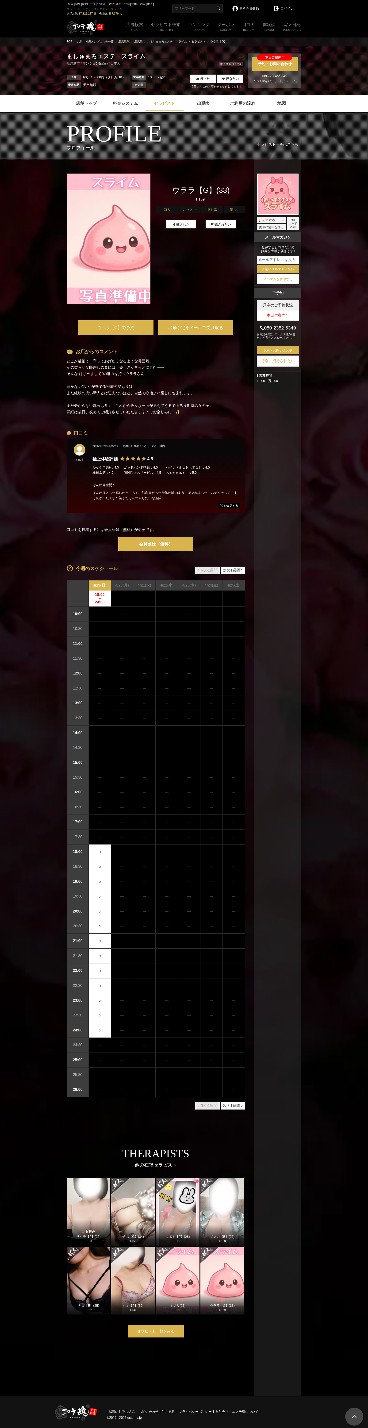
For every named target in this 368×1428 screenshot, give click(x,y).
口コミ (248, 27)
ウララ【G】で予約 (115, 327)
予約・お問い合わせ (274, 61)
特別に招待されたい (278, 361)
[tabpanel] (108, 239)
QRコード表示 (293, 224)
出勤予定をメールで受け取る (195, 327)
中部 (93, 4)
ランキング (199, 27)
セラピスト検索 (165, 27)
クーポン (225, 27)
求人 (150, 4)
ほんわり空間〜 (103, 485)
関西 (85, 4)
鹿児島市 (74, 63)
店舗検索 (134, 27)
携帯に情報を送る (271, 227)
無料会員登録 (245, 5)
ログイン (283, 5)
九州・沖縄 (123, 4)
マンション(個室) (95, 63)
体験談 (269, 27)
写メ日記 (292, 27)
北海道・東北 (105, 4)
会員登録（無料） (156, 544)
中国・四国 (138, 4)
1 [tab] (108, 311)
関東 (78, 4)
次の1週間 (233, 570)
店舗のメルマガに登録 (277, 269)
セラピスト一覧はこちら (277, 144)
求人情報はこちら (231, 64)
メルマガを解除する (278, 279)
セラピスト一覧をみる (156, 1331)
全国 (70, 4)
